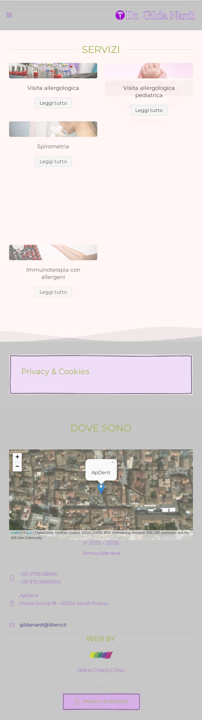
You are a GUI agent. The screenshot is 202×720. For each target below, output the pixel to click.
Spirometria (53, 121)
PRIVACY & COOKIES (101, 711)
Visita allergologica (53, 88)
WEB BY (101, 657)
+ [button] (17, 498)
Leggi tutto (149, 110)
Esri (29, 573)
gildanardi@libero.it (43, 651)
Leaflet (16, 573)
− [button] (17, 507)
